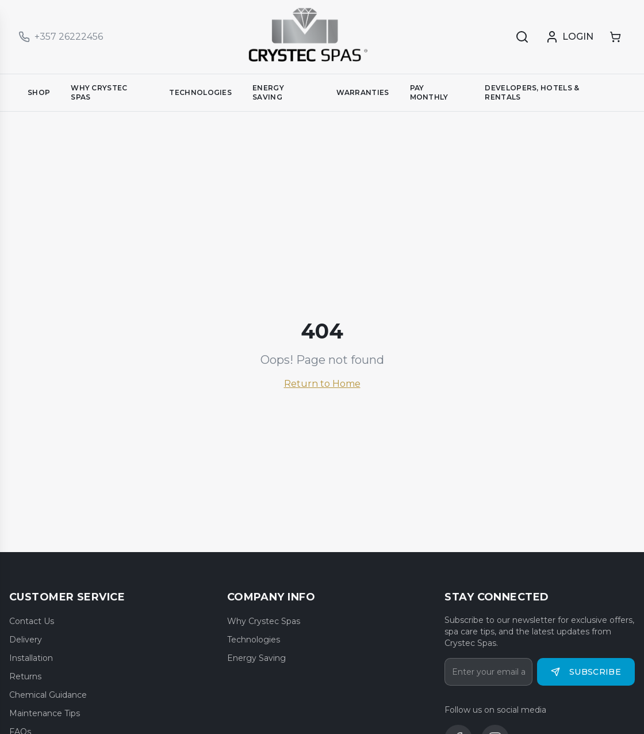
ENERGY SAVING (268, 92)
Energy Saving (256, 658)
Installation (31, 658)
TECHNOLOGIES (200, 92)
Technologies (253, 639)
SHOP (39, 92)
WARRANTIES (362, 92)
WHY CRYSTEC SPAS (99, 92)
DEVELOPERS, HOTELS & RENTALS (532, 92)
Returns (25, 676)
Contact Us (31, 621)
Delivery (25, 639)
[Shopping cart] (615, 36)
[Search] (522, 36)
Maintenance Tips (44, 713)
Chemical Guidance (48, 695)
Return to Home (322, 383)
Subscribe (586, 672)
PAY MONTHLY (429, 92)
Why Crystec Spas (263, 621)
